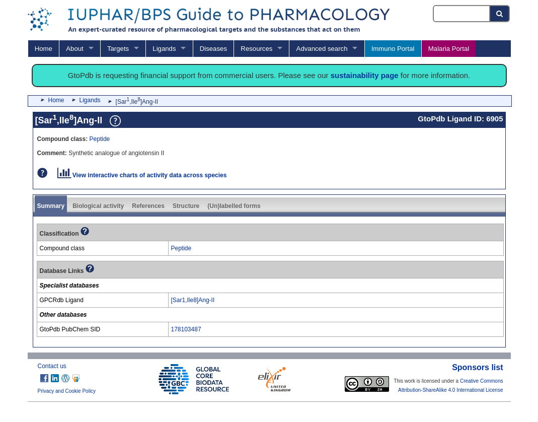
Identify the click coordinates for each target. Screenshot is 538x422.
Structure (186, 205)
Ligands (164, 48)
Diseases (213, 48)
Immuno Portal (393, 48)
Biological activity (98, 205)
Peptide (100, 139)
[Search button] (500, 13)
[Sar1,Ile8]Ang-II (193, 300)
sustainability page (365, 75)
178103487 (186, 329)
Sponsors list (477, 367)
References (148, 205)
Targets (118, 48)
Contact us (52, 366)
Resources (256, 48)
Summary (51, 205)
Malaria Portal (448, 48)
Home (43, 48)
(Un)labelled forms (233, 205)
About (74, 48)
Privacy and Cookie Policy (67, 391)
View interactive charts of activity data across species (142, 175)
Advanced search (322, 48)
